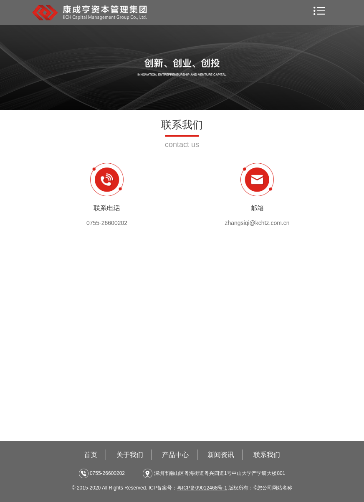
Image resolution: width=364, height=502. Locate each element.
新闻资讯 (220, 454)
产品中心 (175, 454)
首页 (90, 454)
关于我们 (129, 454)
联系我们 (266, 454)
